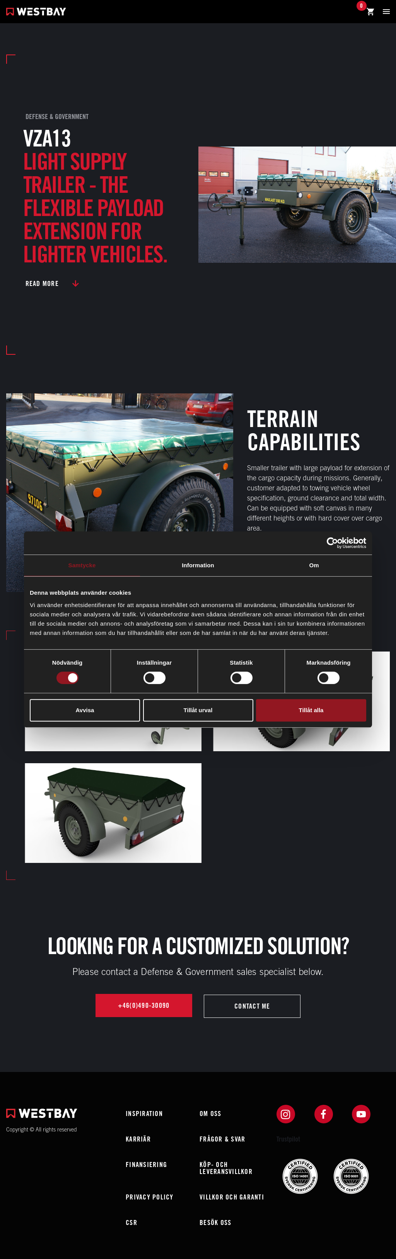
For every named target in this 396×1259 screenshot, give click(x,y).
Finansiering (146, 1164)
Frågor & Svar (222, 1139)
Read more (42, 283)
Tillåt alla (311, 710)
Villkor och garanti (232, 1197)
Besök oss (215, 1222)
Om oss (211, 1113)
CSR (131, 1222)
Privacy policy (150, 1197)
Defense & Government (57, 116)
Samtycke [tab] (82, 565)
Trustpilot (288, 1139)
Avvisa (85, 710)
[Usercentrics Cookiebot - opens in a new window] (332, 543)
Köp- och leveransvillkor (226, 1168)
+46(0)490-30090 (143, 1006)
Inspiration (144, 1113)
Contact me (253, 1006)
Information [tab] (198, 565)
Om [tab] (314, 565)
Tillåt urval (198, 710)
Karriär (138, 1139)
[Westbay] (36, 13)
